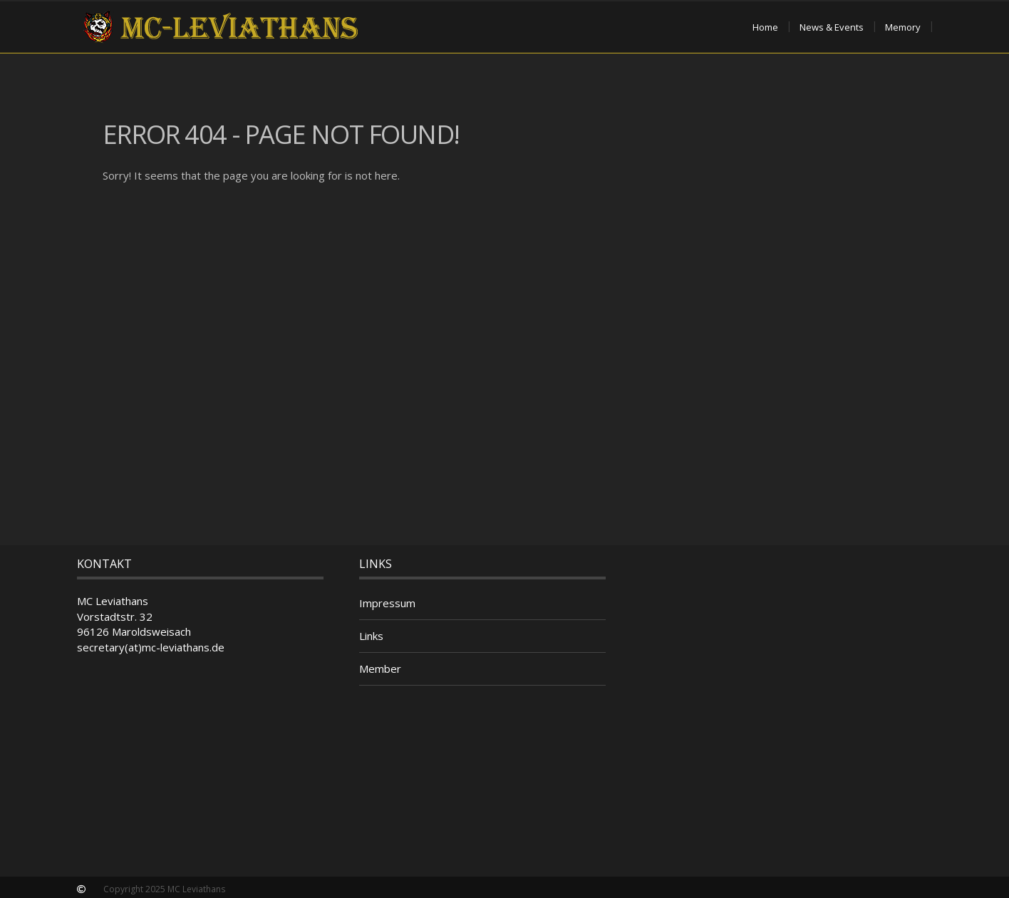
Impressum (387, 603)
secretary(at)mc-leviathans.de (150, 647)
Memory (903, 27)
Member (380, 668)
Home (765, 27)
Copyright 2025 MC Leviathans (164, 889)
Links (371, 636)
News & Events (832, 27)
